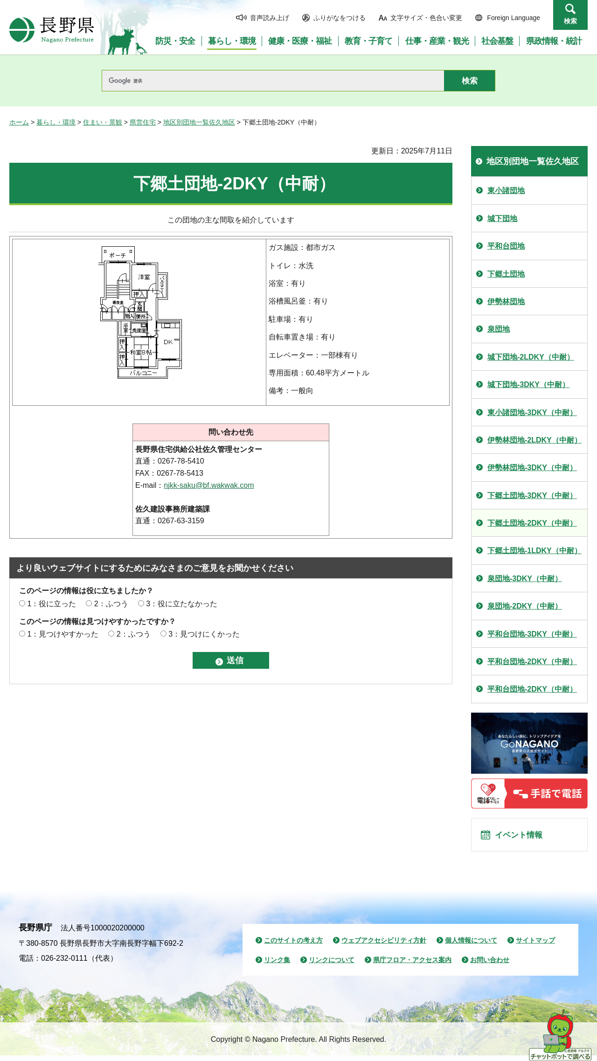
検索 (570, 21)
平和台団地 (506, 246)
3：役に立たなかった (181, 604)
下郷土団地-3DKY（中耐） (532, 495)
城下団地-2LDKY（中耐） (530, 357)
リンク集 (277, 965)
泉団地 (498, 329)
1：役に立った (51, 604)
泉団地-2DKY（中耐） (524, 606)
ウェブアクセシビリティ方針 (383, 946)
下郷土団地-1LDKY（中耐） (534, 551)
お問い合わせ (489, 965)
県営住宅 (143, 122)
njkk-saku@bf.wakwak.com (209, 485)
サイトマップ (535, 946)
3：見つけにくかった (204, 634)
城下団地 (502, 218)
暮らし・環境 (56, 122)
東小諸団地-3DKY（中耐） (532, 412)
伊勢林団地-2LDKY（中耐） (534, 440)
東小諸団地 (506, 190)
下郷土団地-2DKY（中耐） (532, 523)
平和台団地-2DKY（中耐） (532, 662)
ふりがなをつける (339, 17)
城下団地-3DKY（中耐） (528, 384)
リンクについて (331, 965)
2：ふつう (111, 604)
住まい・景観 (102, 122)
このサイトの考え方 (293, 946)
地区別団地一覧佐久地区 (199, 122)
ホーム (19, 122)
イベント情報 (523, 837)
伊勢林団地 (506, 301)
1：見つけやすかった (62, 634)
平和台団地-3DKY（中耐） (532, 634)
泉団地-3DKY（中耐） (524, 579)
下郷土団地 (506, 274)
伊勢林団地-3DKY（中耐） (532, 468)
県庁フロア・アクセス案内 (412, 965)
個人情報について (471, 946)
